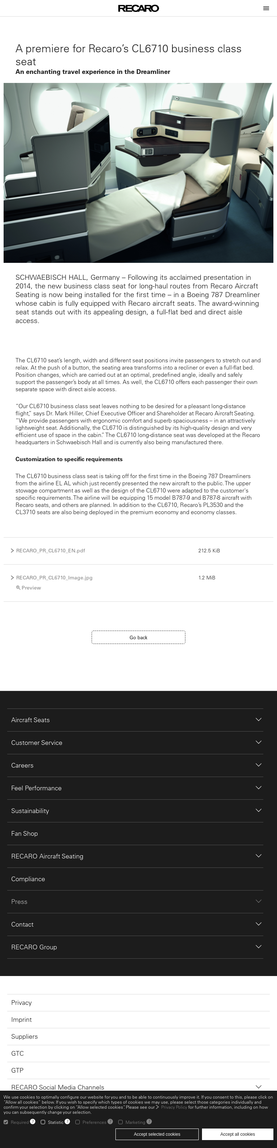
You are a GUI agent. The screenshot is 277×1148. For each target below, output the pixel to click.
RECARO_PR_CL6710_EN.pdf (50, 550)
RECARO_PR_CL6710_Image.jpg (54, 577)
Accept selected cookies (157, 1134)
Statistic (55, 1122)
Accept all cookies (237, 1134)
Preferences (94, 1122)
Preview (31, 587)
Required (20, 1122)
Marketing (135, 1122)
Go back (138, 637)
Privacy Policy (174, 1107)
